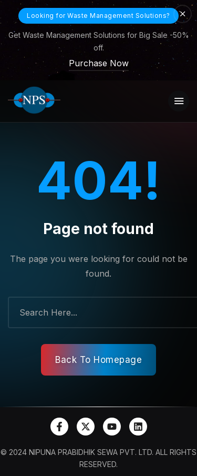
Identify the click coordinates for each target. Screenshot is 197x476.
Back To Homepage (98, 360)
